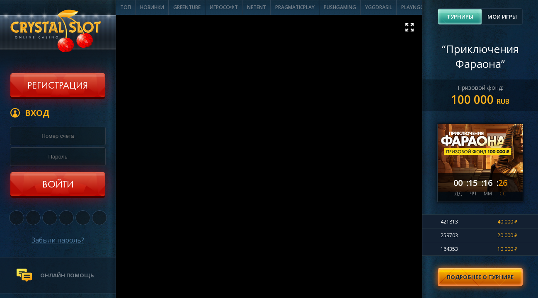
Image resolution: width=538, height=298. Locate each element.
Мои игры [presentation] (502, 16)
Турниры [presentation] (460, 16)
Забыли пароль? (58, 240)
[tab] (460, 16)
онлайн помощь (67, 275)
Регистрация (57, 86)
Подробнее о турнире (480, 277)
